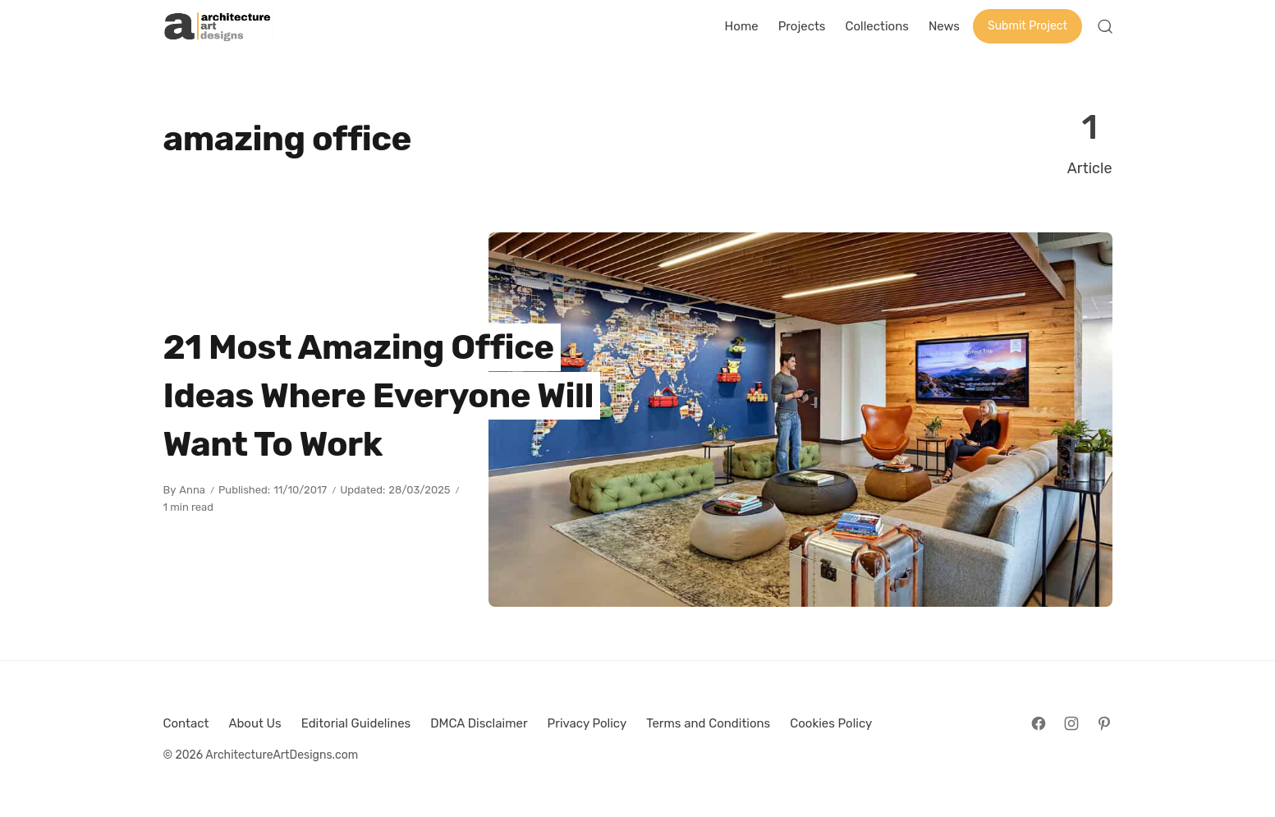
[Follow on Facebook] (1038, 723)
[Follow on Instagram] (1071, 723)
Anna (192, 490)
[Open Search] (1105, 26)
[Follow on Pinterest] (1104, 723)
